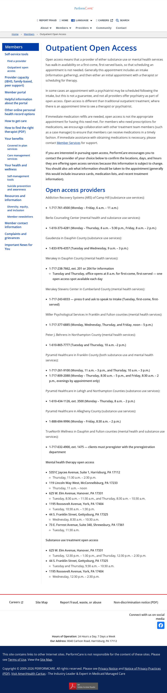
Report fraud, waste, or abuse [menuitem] (80, 602)
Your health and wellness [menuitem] (16, 167)
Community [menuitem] (104, 27)
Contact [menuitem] (121, 27)
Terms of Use (17, 659)
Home (63, 20)
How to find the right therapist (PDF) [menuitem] (19, 130)
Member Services (68, 143)
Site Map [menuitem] (42, 602)
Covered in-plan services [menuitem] (17, 147)
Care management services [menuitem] (18, 157)
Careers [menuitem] (14, 602)
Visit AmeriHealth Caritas (28, 673)
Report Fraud (47, 20)
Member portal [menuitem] (15, 92)
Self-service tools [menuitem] (16, 54)
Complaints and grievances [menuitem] (15, 236)
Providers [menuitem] (82, 27)
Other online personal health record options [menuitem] (20, 112)
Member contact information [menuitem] (16, 225)
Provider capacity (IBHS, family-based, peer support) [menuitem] (18, 81)
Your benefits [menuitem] (14, 139)
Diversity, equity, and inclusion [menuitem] (18, 208)
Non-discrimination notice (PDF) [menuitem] (136, 602)
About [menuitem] (45, 27)
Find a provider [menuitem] (16, 61)
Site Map (46, 659)
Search (122, 20)
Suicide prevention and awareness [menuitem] (19, 187)
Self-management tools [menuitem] (18, 177)
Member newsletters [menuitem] (20, 216)
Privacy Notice (108, 668)
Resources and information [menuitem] (15, 198)
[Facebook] (160, 625)
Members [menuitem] (62, 27)
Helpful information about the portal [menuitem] (18, 101)
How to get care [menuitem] (16, 121)
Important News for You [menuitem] (18, 247)
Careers (102, 20)
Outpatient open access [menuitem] (17, 69)
